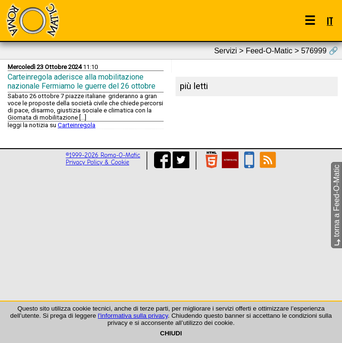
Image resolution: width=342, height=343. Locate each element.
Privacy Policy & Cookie (97, 162)
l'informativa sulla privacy (133, 315)
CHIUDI (171, 333)
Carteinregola (76, 125)
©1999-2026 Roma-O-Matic (103, 155)
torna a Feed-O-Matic (336, 205)
